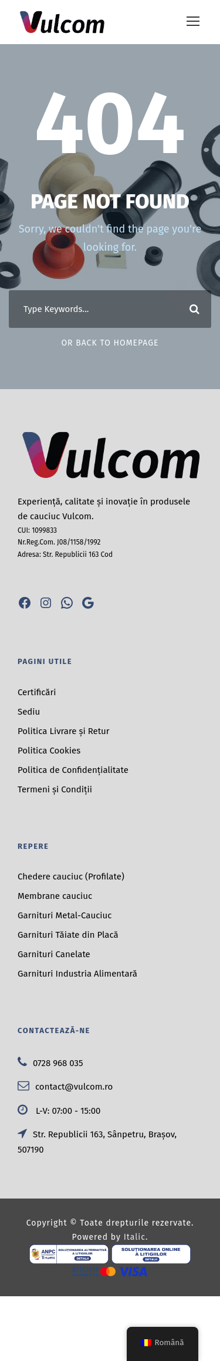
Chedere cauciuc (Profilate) (71, 876)
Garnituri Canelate (54, 954)
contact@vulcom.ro (65, 1086)
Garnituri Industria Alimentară (77, 973)
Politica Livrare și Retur (64, 731)
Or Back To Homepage (109, 343)
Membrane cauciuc (55, 896)
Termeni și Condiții (55, 789)
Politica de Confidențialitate (73, 770)
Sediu (29, 711)
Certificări (37, 692)
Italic (134, 1237)
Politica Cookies (49, 750)
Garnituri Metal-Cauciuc (64, 915)
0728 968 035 (50, 1063)
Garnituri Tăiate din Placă (68, 935)
